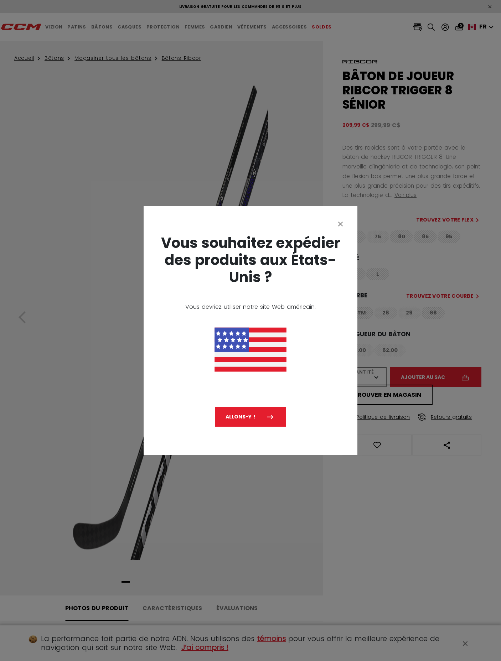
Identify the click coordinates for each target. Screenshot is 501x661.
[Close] (341, 224)
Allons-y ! (240, 416)
